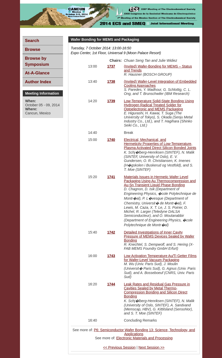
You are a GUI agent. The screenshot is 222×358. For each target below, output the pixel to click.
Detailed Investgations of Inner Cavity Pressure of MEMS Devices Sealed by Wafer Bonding (159, 236)
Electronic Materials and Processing (144, 338)
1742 (111, 232)
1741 (111, 177)
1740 (111, 140)
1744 (111, 284)
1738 (111, 81)
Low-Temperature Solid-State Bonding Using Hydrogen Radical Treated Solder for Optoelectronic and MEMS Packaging (159, 105)
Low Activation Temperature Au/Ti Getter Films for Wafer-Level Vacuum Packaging (160, 258)
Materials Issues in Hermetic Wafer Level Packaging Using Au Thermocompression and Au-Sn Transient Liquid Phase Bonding (160, 181)
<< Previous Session (119, 347)
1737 (111, 66)
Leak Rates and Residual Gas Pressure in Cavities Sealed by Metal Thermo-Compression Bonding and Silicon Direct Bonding (157, 290)
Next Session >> (151, 347)
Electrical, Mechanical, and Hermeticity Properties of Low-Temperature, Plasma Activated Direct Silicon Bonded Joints (160, 144)
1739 (111, 101)
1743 (111, 256)
